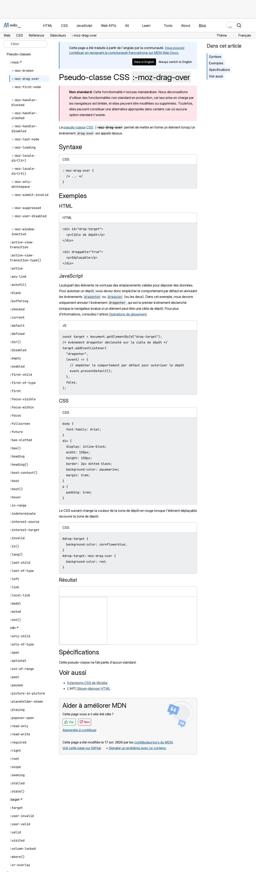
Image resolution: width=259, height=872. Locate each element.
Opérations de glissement (127, 314)
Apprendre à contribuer (79, 730)
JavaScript (71, 276)
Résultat (68, 580)
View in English (144, 62)
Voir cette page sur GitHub (81, 748)
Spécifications (219, 70)
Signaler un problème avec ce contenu (137, 748)
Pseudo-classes (19, 54)
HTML (65, 206)
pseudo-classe (74, 127)
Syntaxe (215, 57)
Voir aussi (216, 76)
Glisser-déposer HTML (93, 688)
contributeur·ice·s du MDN (153, 742)
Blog (202, 25)
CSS (89, 127)
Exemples (216, 63)
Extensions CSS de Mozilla (87, 683)
